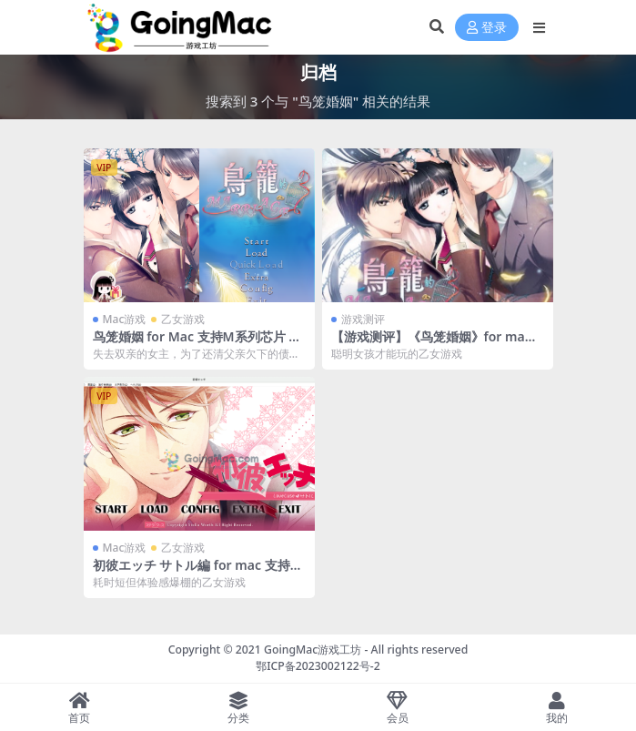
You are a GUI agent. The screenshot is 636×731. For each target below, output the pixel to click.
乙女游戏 (183, 319)
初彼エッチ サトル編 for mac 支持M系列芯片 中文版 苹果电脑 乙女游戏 (197, 572)
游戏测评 (363, 319)
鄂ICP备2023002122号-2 (318, 666)
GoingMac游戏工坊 (312, 649)
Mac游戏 (124, 319)
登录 (487, 28)
